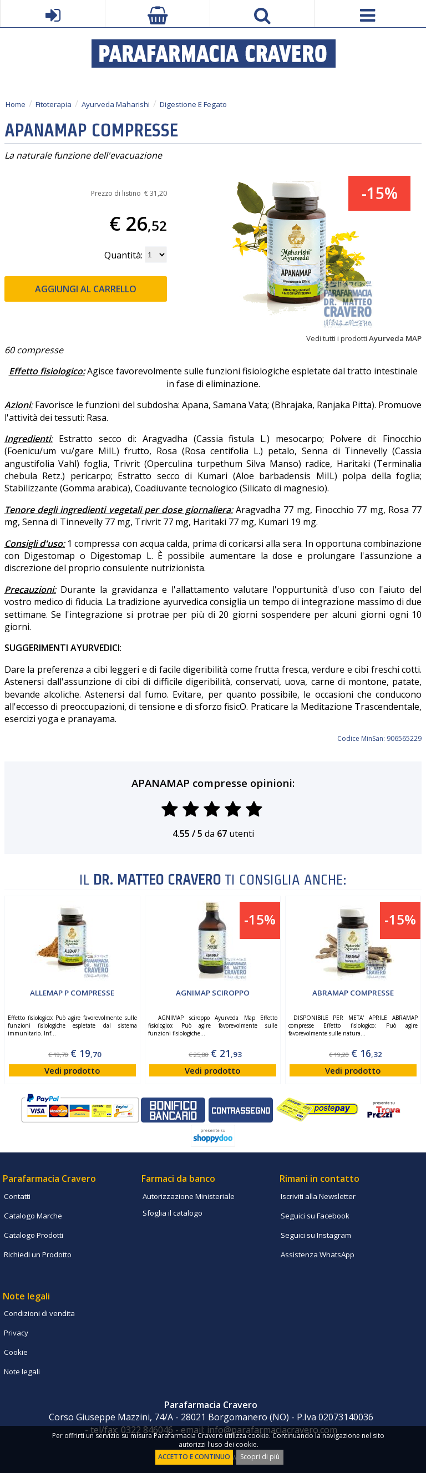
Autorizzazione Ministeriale (189, 1196)
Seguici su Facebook (315, 1216)
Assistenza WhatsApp (317, 1254)
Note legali (22, 1372)
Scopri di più (260, 1456)
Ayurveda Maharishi (116, 104)
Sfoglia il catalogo (172, 1213)
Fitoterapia (54, 104)
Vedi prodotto (72, 1070)
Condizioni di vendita (39, 1313)
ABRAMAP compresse (353, 993)
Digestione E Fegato (193, 104)
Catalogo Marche (33, 1216)
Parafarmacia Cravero (49, 1178)
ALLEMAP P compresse (72, 993)
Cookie (16, 1352)
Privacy (16, 1333)
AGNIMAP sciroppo (213, 993)
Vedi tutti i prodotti (364, 338)
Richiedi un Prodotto (38, 1254)
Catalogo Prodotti (33, 1235)
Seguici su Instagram (316, 1235)
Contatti (17, 1196)
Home (16, 104)
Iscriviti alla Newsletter (318, 1196)
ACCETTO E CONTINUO (194, 1456)
